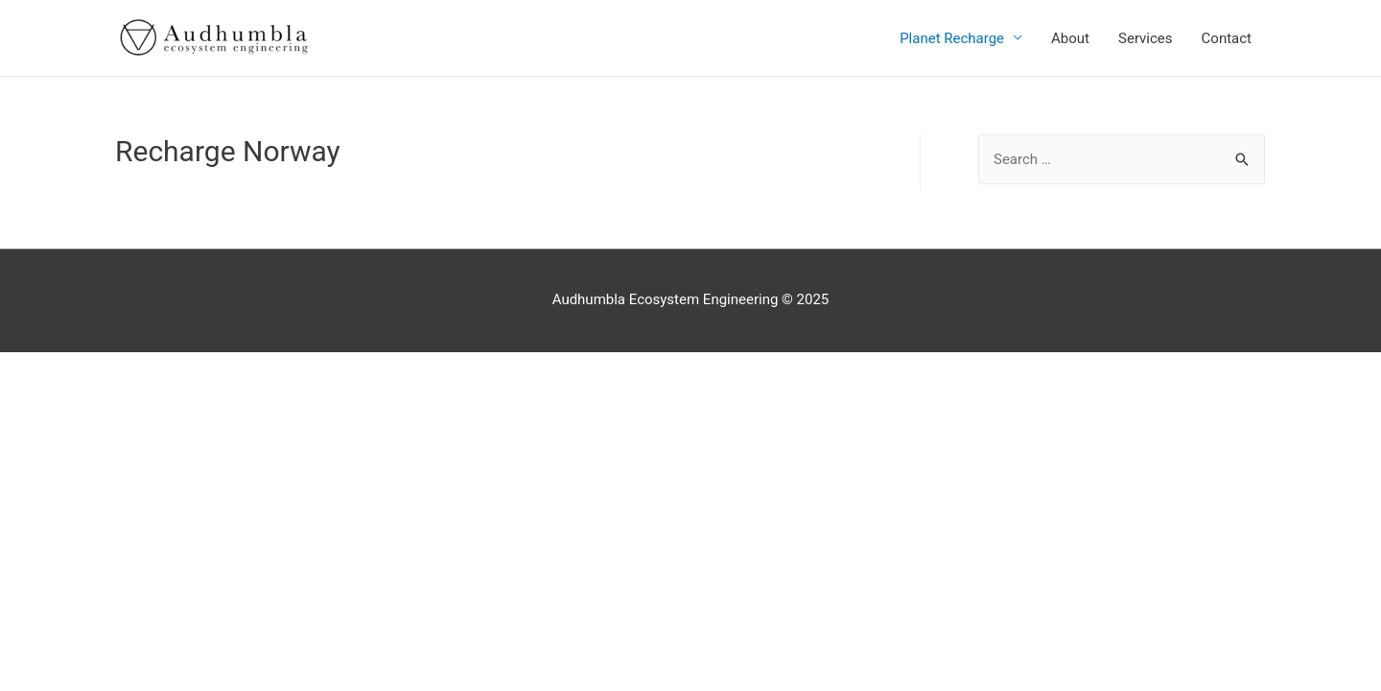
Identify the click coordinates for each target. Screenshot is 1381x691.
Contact (1227, 38)
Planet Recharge (952, 38)
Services (1145, 38)
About (1070, 38)
